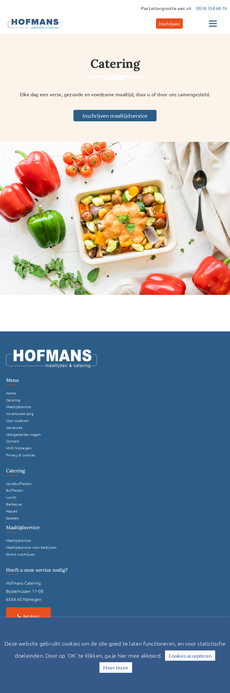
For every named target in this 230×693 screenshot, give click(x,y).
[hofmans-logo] (35, 18)
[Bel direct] (28, 616)
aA (188, 8)
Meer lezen (115, 667)
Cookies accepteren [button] (190, 656)
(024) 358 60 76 (211, 8)
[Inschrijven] (169, 23)
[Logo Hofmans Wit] (51, 351)
